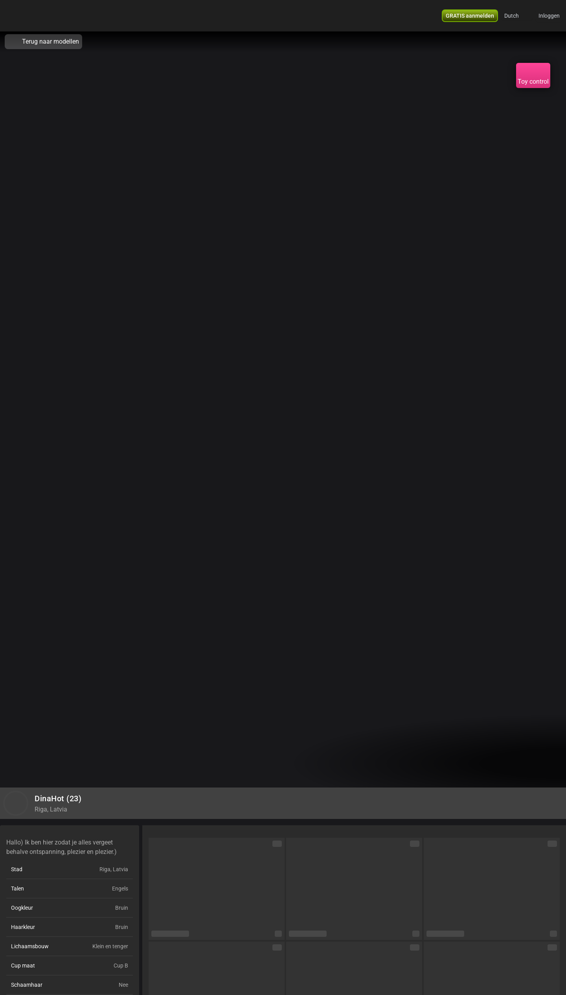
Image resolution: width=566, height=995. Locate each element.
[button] (516, 15)
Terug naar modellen (43, 41)
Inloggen (549, 16)
